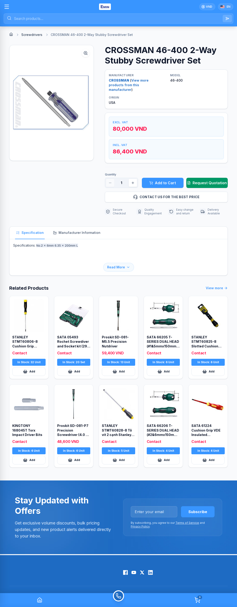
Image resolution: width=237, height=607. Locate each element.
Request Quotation (207, 183)
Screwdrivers (31, 35)
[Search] (227, 18)
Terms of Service (187, 510)
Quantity (110, 174)
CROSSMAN (119, 80)
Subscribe (197, 499)
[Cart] (197, 600)
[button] (51, 103)
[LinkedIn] (150, 560)
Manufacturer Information (76, 233)
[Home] (11, 34)
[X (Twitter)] (142, 560)
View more (217, 275)
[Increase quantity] (133, 183)
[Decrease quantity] (110, 183)
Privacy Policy (140, 514)
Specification (30, 233)
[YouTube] (133, 560)
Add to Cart (162, 183)
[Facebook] (125, 560)
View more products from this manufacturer (129, 85)
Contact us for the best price (178, 197)
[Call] (118, 600)
